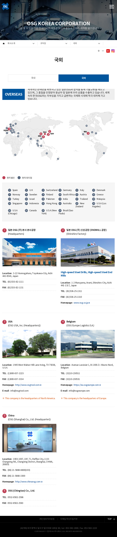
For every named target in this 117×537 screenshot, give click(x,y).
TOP (109, 519)
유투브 (108, 51)
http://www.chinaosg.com (28, 481)
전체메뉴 (111, 6)
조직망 (43, 43)
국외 (75, 43)
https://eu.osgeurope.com (86, 385)
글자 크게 (99, 51)
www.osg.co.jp (81, 303)
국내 (33, 78)
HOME (4, 43)
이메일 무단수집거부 (68, 519)
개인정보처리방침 (47, 519)
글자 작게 (103, 51)
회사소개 (11, 43)
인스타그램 (113, 51)
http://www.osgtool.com (27, 385)
